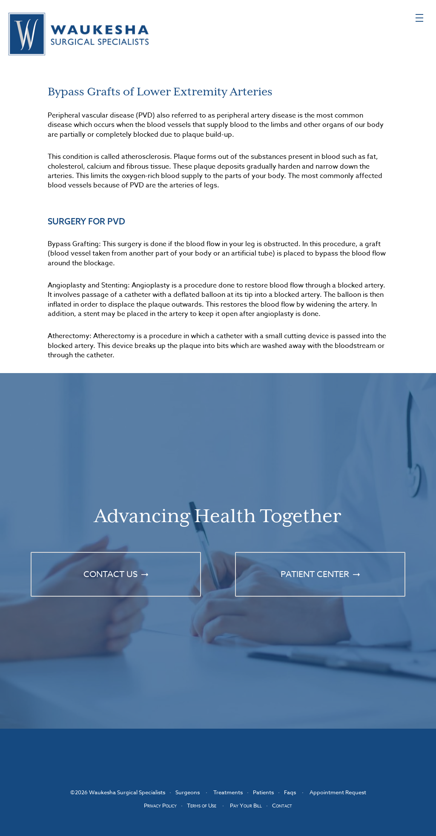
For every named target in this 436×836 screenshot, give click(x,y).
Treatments (228, 792)
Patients (263, 792)
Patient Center (315, 574)
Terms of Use (201, 805)
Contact (282, 805)
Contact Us (110, 574)
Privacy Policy (160, 805)
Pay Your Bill (246, 805)
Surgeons (187, 792)
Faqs (290, 792)
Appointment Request (338, 792)
